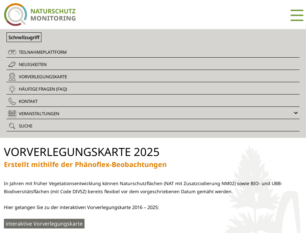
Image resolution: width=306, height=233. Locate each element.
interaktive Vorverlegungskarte (44, 223)
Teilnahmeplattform (37, 52)
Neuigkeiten (27, 64)
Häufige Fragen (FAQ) (37, 89)
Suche (20, 126)
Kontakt (23, 101)
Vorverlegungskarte (37, 77)
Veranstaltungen (153, 113)
